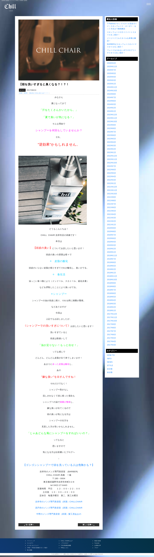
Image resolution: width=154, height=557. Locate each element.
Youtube (96, 543)
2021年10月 (112, 194)
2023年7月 (111, 132)
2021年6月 (111, 207)
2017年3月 (111, 345)
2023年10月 (112, 121)
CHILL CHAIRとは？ (67, 540)
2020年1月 (111, 252)
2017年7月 (111, 331)
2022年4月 (111, 176)
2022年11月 (112, 159)
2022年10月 (112, 163)
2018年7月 (111, 290)
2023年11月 (112, 118)
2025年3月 (111, 80)
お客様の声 (97, 545)
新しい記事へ (88, 525)
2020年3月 (111, 245)
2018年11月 (112, 276)
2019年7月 (111, 259)
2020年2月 (111, 249)
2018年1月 (111, 310)
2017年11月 (112, 317)
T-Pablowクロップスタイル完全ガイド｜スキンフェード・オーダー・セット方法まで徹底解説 (122, 26)
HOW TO (111, 355)
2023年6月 (111, 135)
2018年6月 (111, 293)
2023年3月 (111, 145)
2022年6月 (111, 170)
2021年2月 (111, 221)
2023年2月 (111, 149)
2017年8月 (111, 328)
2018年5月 (111, 297)
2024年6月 (111, 101)
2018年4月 (111, 300)
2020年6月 (111, 238)
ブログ (96, 547)
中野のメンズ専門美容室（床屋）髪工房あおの (58, 514)
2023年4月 (111, 142)
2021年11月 (112, 190)
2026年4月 (111, 63)
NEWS (22, 90)
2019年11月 (112, 255)
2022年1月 (111, 183)
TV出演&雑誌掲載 (66, 545)
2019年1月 (111, 273)
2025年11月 (112, 66)
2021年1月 (111, 225)
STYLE (110, 365)
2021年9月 (111, 197)
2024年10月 (112, 90)
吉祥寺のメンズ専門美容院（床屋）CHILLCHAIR (58, 502)
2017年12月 (112, 314)
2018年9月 (111, 283)
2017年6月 (111, 334)
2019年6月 (111, 262)
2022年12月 (112, 156)
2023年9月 (111, 125)
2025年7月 (111, 70)
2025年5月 (111, 73)
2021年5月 (111, 211)
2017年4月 (111, 341)
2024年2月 (111, 108)
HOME (21, 93)
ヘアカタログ (64, 543)
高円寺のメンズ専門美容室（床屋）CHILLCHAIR (58, 508)
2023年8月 (111, 128)
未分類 (110, 369)
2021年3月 (111, 218)
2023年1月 (111, 152)
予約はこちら (64, 547)
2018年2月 (111, 307)
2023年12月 (112, 115)
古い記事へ (29, 525)
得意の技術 (97, 540)
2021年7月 (111, 204)
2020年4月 (111, 242)
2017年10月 (112, 321)
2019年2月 (111, 269)
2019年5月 (111, 266)
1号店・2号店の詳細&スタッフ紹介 (37, 547)
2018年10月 (112, 279)
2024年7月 (111, 97)
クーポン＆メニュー (33, 545)
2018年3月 (111, 304)
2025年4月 (111, 77)
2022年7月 (111, 166)
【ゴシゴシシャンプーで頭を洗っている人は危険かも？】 (59, 464)
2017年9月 (111, 324)
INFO (109, 359)
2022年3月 (111, 180)
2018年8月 (111, 286)
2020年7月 (111, 235)
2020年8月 (111, 231)
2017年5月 (111, 338)
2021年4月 (111, 214)
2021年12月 (112, 187)
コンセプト (30, 543)
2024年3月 (111, 104)
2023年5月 (111, 139)
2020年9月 (111, 228)
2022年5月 (111, 173)
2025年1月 (111, 84)
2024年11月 (112, 87)
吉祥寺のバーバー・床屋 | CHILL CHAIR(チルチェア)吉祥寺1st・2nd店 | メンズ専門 (74, 554)
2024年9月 (111, 94)
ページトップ (31, 540)
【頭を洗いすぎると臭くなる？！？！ (39, 93)
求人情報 (29, 550)
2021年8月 (111, 200)
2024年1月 (111, 111)
